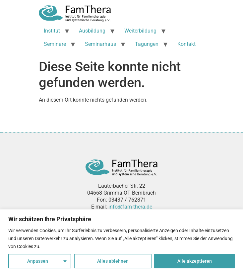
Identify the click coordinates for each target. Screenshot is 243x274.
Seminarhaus (100, 44)
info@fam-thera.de (130, 207)
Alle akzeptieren (194, 261)
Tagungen (146, 44)
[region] (121, 241)
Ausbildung (92, 31)
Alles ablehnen (113, 261)
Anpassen (37, 261)
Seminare (55, 44)
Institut (52, 31)
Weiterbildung (140, 31)
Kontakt (186, 44)
